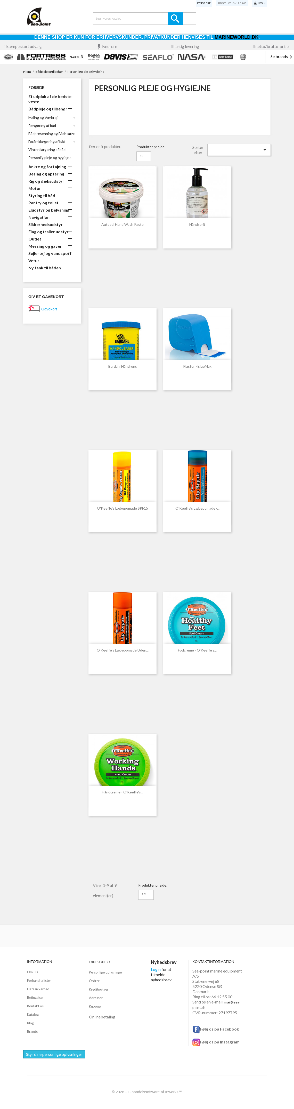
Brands (32, 1032)
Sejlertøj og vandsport (49, 253)
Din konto (99, 962)
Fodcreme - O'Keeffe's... (197, 650)
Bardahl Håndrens (122, 366)
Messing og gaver (45, 246)
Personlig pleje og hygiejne (49, 157)
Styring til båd (41, 195)
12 (141, 156)
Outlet (34, 238)
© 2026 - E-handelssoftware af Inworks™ (147, 1092)
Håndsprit (197, 224)
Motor (34, 188)
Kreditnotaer (98, 989)
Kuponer (95, 1006)
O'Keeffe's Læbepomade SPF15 (122, 508)
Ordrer (94, 981)
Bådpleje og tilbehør (47, 108)
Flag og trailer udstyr (48, 231)
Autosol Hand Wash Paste (122, 224)
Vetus (33, 260)
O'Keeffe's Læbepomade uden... (123, 650)
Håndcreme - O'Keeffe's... (122, 792)
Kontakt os (35, 1006)
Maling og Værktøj (43, 117)
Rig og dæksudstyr (46, 181)
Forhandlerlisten (39, 980)
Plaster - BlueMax (197, 366)
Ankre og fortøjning (47, 166)
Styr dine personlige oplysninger (54, 1054)
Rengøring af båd (42, 125)
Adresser (96, 998)
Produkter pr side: (151, 146)
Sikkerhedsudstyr (45, 224)
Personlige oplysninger (106, 972)
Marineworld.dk (236, 37)
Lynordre (204, 3)
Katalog (33, 1014)
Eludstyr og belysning (48, 209)
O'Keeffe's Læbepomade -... (197, 508)
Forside (36, 87)
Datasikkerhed (38, 989)
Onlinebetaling (102, 1016)
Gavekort (49, 309)
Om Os (32, 972)
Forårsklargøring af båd (46, 141)
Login (156, 969)
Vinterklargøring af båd (47, 149)
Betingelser (35, 997)
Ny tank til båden (44, 267)
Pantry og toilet (43, 202)
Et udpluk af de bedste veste (49, 99)
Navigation (39, 217)
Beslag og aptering (46, 173)
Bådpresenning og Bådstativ (51, 133)
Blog (30, 1023)
